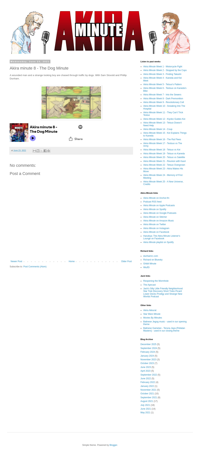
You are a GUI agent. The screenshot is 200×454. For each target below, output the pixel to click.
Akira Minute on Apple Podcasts (159, 205)
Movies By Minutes (152, 317)
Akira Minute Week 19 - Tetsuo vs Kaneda (164, 153)
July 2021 (145, 405)
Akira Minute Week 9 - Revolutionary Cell (163, 102)
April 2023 (145, 371)
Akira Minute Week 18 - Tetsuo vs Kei (161, 149)
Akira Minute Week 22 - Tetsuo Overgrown (164, 165)
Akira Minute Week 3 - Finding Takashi (162, 74)
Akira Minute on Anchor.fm (156, 198)
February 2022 (147, 382)
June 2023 (145, 367)
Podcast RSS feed (152, 201)
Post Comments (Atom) (35, 266)
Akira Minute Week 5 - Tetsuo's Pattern (162, 84)
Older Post (126, 261)
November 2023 (148, 359)
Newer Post (16, 261)
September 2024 (148, 348)
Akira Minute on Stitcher (155, 217)
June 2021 (145, 409)
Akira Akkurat (149, 310)
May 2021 (145, 412)
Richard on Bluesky (152, 259)
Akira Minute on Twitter (154, 224)
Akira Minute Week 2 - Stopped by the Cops (165, 70)
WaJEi (146, 267)
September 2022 (148, 374)
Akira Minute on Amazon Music (158, 220)
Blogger (113, 445)
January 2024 (147, 356)
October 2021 (147, 393)
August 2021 (146, 401)
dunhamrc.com (150, 256)
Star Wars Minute (151, 314)
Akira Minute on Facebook (156, 232)
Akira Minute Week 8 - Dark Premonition (163, 98)
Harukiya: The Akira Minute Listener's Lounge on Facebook (161, 237)
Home (72, 261)
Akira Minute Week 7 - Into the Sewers (162, 94)
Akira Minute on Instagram (156, 228)
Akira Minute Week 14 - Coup (157, 129)
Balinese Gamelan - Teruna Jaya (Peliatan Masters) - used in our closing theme (164, 329)
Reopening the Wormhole (156, 281)
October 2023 (147, 363)
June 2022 (145, 378)
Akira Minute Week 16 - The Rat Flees (162, 139)
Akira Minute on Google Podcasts (159, 213)
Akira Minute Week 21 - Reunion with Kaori (164, 161)
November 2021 (148, 390)
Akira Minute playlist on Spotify (158, 242)
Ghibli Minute (149, 263)
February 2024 (147, 352)
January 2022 (147, 386)
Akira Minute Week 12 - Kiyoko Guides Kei (164, 119)
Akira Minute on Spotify (154, 209)
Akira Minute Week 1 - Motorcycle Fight (162, 66)
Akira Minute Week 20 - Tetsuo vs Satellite (164, 157)
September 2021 (148, 397)
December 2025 (148, 344)
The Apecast (149, 285)
